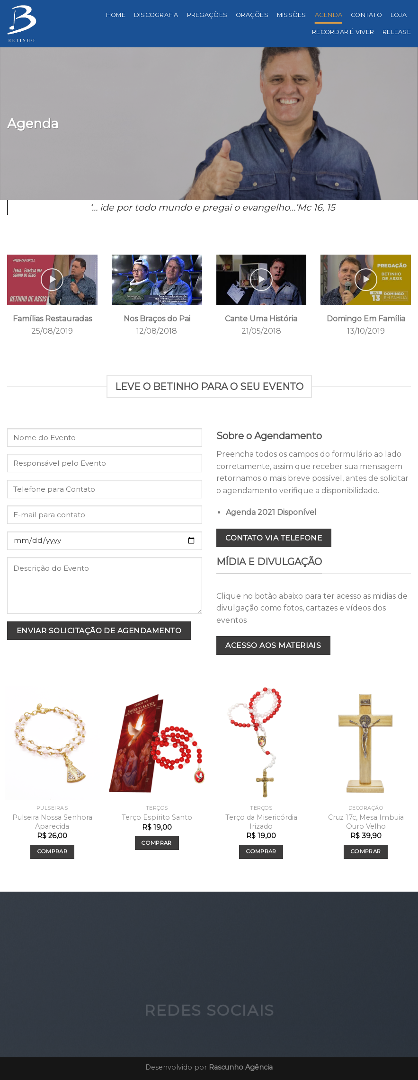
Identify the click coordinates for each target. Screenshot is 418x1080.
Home (115, 14)
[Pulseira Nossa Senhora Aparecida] (52, 743)
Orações (252, 14)
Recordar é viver (343, 31)
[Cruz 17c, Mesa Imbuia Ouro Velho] (365, 743)
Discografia (156, 14)
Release (396, 31)
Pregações (207, 14)
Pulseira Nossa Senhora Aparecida (52, 822)
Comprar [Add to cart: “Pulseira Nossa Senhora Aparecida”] (52, 851)
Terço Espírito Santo (157, 817)
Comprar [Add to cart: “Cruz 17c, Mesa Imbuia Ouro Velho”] (366, 851)
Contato (366, 14)
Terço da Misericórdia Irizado (261, 822)
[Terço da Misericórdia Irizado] (261, 743)
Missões (291, 14)
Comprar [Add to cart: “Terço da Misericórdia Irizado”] (261, 851)
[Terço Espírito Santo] (157, 743)
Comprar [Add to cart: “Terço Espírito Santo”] (156, 843)
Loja (399, 14)
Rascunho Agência (241, 1067)
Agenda (329, 14)
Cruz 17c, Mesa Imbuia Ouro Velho (366, 822)
